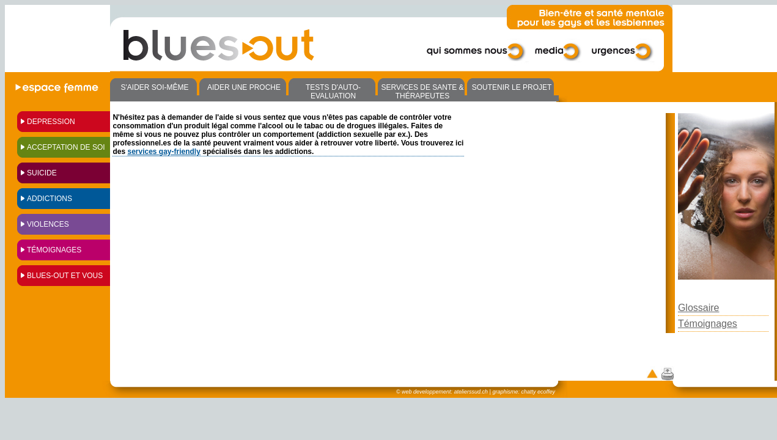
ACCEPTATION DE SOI (66, 147)
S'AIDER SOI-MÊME (155, 87)
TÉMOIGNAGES (54, 250)
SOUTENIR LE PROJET (512, 87)
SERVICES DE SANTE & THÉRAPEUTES (422, 91)
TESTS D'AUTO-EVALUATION (333, 91)
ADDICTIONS (49, 198)
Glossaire (699, 307)
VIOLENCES (48, 224)
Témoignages (707, 323)
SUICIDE (42, 173)
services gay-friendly (163, 151)
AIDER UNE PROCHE (244, 87)
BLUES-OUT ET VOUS (65, 275)
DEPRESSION (51, 121)
